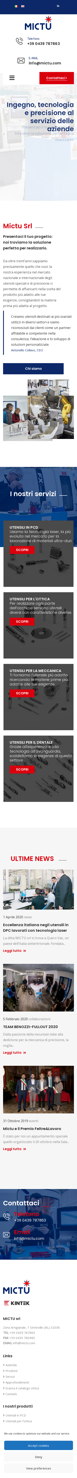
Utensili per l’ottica (17, 1421)
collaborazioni (39, 1019)
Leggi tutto (14, 950)
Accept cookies (38, 1445)
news (28, 917)
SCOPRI (22, 549)
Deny (38, 1457)
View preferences (38, 1468)
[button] (4, 134)
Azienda (10, 1365)
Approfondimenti (16, 1382)
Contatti (10, 1394)
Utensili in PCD (14, 1415)
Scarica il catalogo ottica (21, 1388)
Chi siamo (33, 368)
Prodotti (10, 1371)
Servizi (9, 1377)
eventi (33, 1121)
